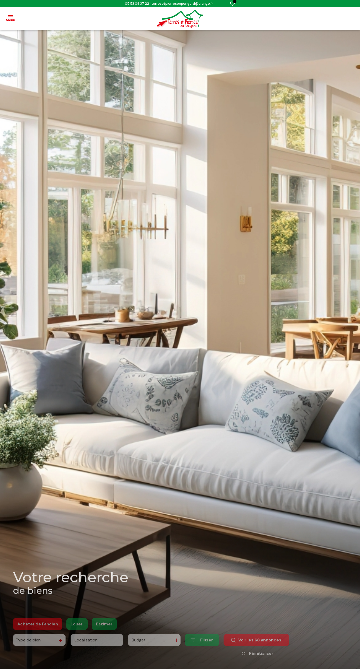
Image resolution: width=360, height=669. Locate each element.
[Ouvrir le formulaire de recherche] (202, 648)
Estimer (104, 631)
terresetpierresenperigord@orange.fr (182, 3)
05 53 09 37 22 (137, 3)
